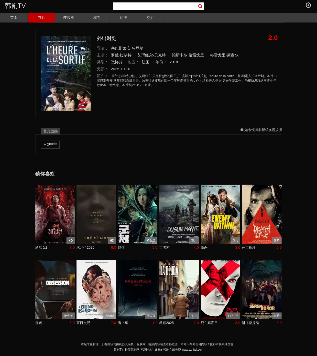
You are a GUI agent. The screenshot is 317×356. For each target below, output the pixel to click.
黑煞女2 (41, 247)
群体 (121, 247)
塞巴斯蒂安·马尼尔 (127, 48)
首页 (14, 17)
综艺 (96, 17)
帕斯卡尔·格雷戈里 (188, 55)
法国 (146, 62)
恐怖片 (117, 62)
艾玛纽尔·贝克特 (151, 55)
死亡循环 (249, 247)
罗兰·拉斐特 (121, 55)
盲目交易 (83, 323)
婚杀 (204, 247)
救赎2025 (166, 323)
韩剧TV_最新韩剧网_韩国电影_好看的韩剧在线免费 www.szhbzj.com (158, 349)
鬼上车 (123, 323)
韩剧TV (15, 5)
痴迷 (38, 323)
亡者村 (164, 247)
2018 (174, 62)
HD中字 (50, 144)
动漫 (123, 17)
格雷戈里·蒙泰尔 (224, 55)
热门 (150, 17)
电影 (41, 17)
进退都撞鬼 (250, 323)
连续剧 (68, 17)
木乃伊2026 (85, 247)
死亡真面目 (209, 323)
